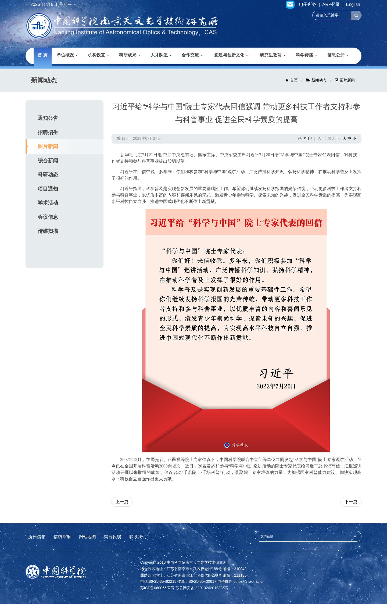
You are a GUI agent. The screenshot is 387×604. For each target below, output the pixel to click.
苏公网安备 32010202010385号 (201, 588)
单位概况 (67, 55)
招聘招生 (48, 132)
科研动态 (48, 174)
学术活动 (48, 203)
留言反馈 (112, 536)
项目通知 (48, 189)
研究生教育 (272, 55)
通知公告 (48, 118)
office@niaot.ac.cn (249, 581)
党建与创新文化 (231, 55)
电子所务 (307, 4)
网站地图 (87, 536)
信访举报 (62, 536)
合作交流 (192, 55)
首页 (294, 80)
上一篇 (122, 501)
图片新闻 (347, 80)
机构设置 (98, 55)
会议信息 (48, 217)
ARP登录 (331, 4)
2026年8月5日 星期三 (51, 4)
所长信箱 (36, 536)
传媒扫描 (48, 231)
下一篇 (351, 501)
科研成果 (129, 55)
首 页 (42, 55)
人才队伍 (160, 55)
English (353, 4)
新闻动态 (319, 80)
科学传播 (306, 55)
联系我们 (137, 536)
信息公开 (337, 55)
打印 (308, 138)
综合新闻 (48, 160)
